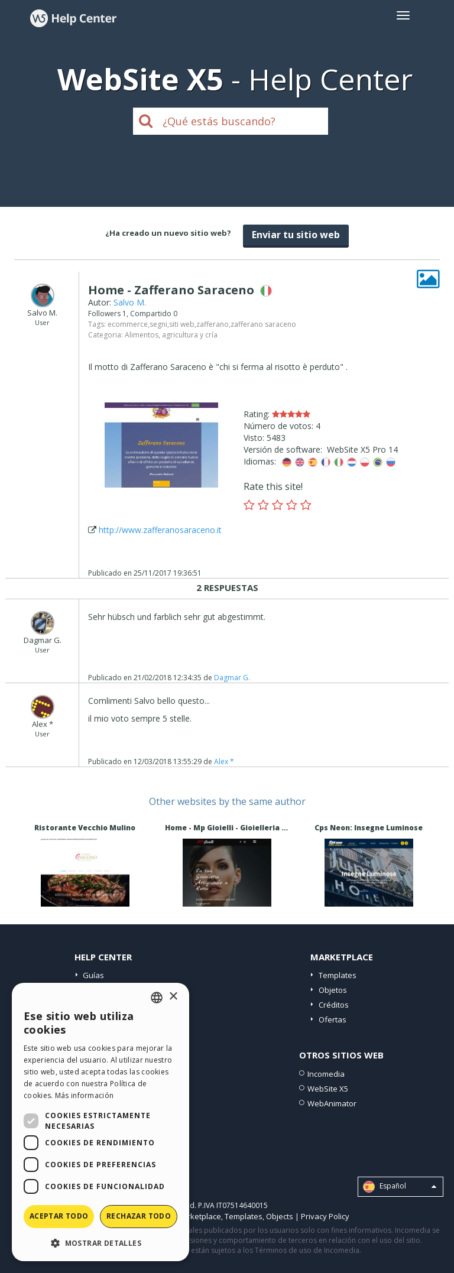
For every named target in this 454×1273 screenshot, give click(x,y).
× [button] (172, 996)
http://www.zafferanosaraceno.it (160, 529)
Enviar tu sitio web (296, 234)
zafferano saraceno (263, 324)
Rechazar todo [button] (138, 1216)
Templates (337, 975)
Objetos (333, 990)
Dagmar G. (232, 678)
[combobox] (157, 998)
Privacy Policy (325, 1216)
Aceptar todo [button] (59, 1216)
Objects (279, 1216)
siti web (181, 324)
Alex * (224, 761)
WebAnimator (331, 1103)
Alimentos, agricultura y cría (171, 335)
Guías (93, 975)
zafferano (212, 324)
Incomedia (326, 1074)
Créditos (334, 1004)
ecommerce (128, 324)
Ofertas (332, 1019)
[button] (100, 1242)
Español (399, 1187)
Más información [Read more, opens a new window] (84, 1095)
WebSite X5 (327, 1088)
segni (158, 324)
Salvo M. (130, 302)
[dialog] (100, 1122)
